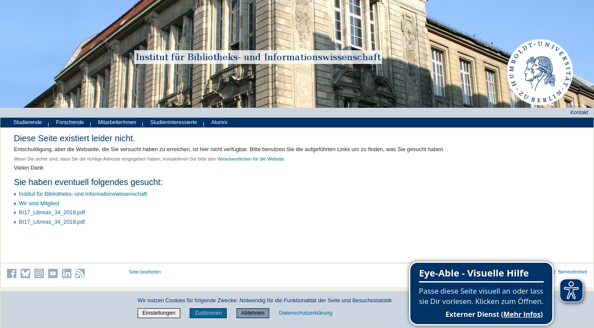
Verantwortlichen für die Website (250, 158)
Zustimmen (208, 313)
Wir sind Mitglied (39, 203)
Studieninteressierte (174, 122)
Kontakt (579, 112)
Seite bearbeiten (145, 272)
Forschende (70, 122)
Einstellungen (158, 313)
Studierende (27, 122)
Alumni (219, 122)
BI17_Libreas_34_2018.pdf (52, 212)
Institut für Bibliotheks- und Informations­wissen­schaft (83, 194)
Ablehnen (253, 313)
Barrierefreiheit (572, 272)
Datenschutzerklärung (305, 313)
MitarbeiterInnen (117, 122)
